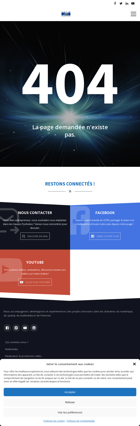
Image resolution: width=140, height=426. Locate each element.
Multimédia (11, 349)
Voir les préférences (70, 412)
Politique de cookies (54, 420)
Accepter (70, 392)
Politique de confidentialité (81, 420)
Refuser (70, 402)
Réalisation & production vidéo (23, 356)
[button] (134, 364)
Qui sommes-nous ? (16, 342)
